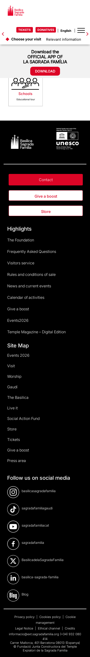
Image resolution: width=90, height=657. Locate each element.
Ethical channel (49, 628)
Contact (46, 179)
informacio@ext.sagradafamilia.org (34, 634)
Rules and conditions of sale (31, 274)
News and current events (29, 286)
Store (46, 211)
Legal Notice (24, 628)
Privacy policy (25, 617)
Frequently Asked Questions (31, 251)
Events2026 (18, 320)
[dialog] (81, 647)
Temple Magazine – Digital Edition (36, 331)
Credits (70, 628)
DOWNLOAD (45, 71)
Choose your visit (26, 39)
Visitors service (20, 263)
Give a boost (46, 196)
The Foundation (20, 240)
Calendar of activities (25, 297)
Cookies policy (50, 617)
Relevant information (63, 39)
